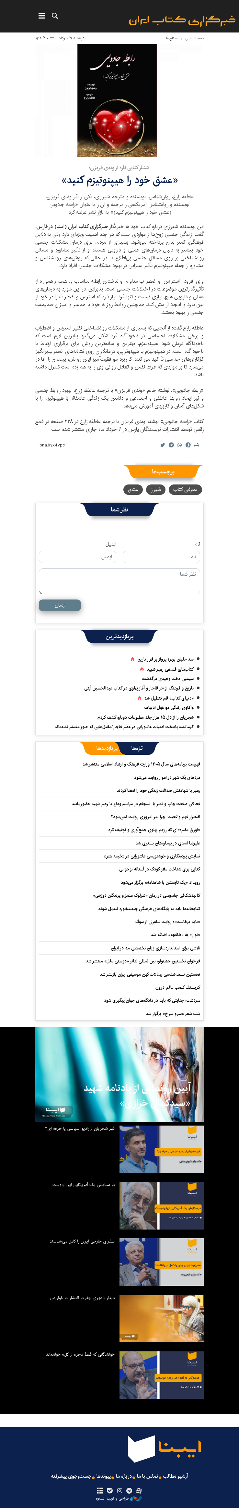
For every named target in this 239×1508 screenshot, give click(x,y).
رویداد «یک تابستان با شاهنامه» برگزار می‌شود (160, 882)
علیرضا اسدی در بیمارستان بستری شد (167, 843)
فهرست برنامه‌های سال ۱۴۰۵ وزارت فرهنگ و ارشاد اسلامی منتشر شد (141, 764)
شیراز (156, 489)
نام (197, 544)
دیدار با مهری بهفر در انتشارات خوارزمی (82, 1297)
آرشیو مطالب (175, 1476)
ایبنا (182, 21)
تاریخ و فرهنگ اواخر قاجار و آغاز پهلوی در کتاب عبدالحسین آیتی (139, 688)
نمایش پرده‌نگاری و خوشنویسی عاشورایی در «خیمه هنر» (152, 856)
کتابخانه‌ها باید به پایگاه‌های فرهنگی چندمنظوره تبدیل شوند (149, 908)
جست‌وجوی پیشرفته (71, 1476)
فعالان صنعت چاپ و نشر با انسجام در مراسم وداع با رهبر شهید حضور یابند (136, 803)
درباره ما (124, 1476)
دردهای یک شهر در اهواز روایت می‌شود (167, 777)
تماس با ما (147, 1476)
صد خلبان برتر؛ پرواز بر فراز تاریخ (165, 659)
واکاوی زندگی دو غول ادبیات (169, 707)
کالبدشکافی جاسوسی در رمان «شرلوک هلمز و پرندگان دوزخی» (146, 895)
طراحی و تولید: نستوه (119, 1499)
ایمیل (111, 544)
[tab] (137, 748)
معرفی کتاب (185, 489)
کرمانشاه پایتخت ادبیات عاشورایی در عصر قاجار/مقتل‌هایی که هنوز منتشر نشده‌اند (124, 726)
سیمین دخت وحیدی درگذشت (168, 678)
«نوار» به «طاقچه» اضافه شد (175, 934)
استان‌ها (172, 38)
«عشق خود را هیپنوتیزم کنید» (119, 180)
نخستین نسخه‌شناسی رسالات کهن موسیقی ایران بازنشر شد (150, 974)
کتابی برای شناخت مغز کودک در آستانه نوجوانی (159, 869)
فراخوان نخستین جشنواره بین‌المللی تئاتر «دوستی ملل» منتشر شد (143, 961)
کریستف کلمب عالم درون (177, 987)
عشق (133, 489)
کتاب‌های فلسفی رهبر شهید (170, 669)
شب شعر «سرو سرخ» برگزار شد (173, 1013)
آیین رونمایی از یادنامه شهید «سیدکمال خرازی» (137, 1095)
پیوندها (104, 1476)
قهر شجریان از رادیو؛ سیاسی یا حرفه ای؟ (80, 1128)
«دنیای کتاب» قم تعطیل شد (169, 698)
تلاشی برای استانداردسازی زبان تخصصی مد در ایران (155, 948)
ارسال (60, 605)
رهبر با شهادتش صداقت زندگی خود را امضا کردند (158, 790)
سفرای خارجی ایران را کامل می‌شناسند (82, 1241)
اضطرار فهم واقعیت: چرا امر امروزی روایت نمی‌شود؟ (155, 816)
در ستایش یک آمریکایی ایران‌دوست (83, 1184)
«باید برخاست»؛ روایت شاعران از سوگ (167, 921)
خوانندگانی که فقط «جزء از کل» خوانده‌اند (80, 1354)
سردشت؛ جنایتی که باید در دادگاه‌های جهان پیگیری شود (152, 1000)
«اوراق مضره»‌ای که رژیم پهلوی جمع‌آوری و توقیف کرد (154, 829)
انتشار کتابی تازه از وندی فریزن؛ (120, 167)
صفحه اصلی (194, 38)
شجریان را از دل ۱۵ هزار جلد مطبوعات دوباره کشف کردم (145, 717)
